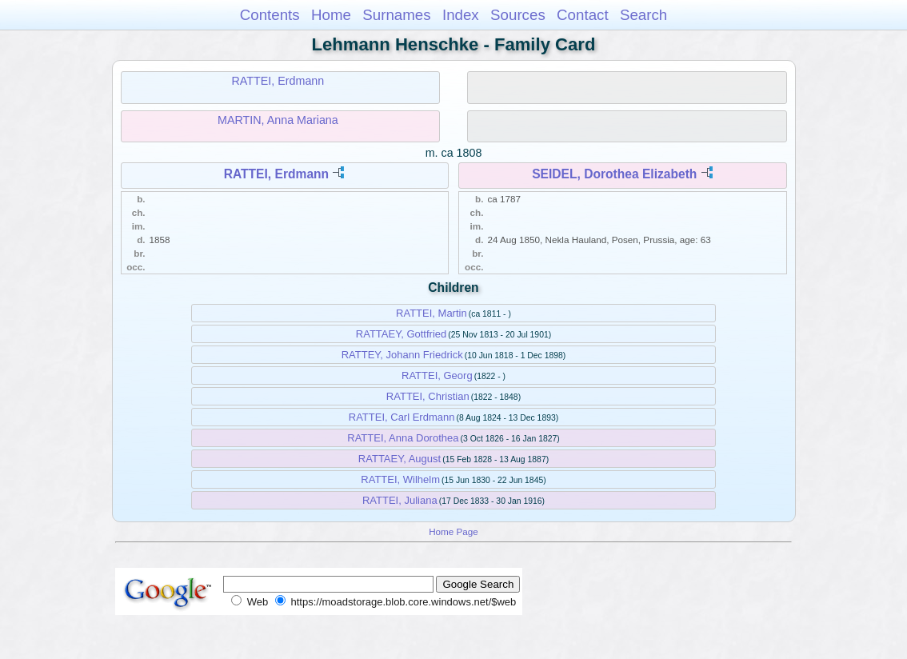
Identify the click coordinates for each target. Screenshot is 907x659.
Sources (517, 14)
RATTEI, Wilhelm (400, 479)
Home (331, 14)
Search (643, 14)
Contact (583, 14)
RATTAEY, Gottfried (401, 334)
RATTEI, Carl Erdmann (402, 417)
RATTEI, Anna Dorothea (402, 438)
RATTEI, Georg (437, 375)
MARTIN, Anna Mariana (278, 120)
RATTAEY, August (399, 459)
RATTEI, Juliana (400, 500)
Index (460, 14)
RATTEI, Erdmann (278, 80)
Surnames (396, 14)
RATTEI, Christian (427, 396)
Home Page (453, 531)
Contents (270, 14)
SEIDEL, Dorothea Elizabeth (614, 174)
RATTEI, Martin (431, 313)
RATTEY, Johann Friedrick (402, 355)
